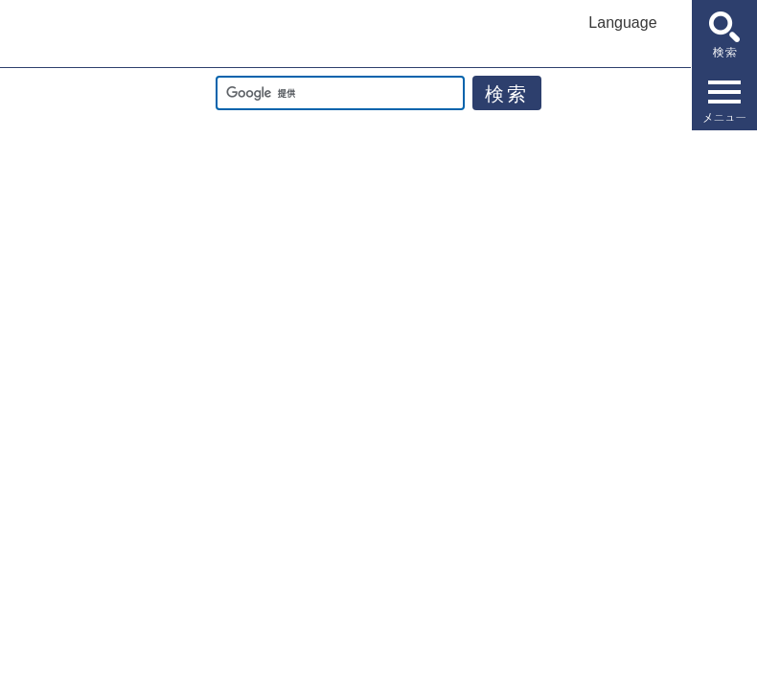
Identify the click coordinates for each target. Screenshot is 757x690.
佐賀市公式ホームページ (86, 35)
